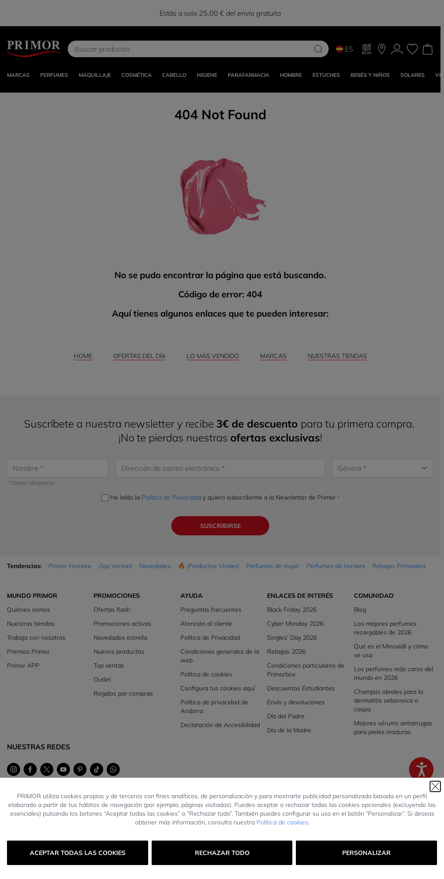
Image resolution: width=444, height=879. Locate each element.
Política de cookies (282, 822)
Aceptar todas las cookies (77, 853)
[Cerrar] (435, 786)
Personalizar (366, 853)
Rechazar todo (222, 853)
